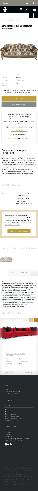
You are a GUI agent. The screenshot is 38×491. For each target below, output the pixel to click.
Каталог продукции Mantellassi (11, 20)
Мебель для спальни (13, 416)
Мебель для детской (12, 412)
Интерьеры (9, 436)
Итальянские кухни (12, 420)
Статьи (7, 434)
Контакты (8, 400)
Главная (4, 18)
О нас (7, 389)
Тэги (12, 273)
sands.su (30, 484)
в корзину (28, 372)
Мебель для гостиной (13, 410)
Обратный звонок (11, 393)
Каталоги (24, 273)
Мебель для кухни (12, 414)
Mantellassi (20, 18)
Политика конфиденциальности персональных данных (17, 439)
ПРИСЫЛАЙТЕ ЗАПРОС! (19, 131)
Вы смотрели (10, 396)
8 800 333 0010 (25, 138)
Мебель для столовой (13, 418)
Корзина (8, 398)
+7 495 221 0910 (13, 138)
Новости (8, 432)
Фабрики (11, 18)
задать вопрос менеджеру (19, 231)
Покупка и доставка (12, 391)
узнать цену (19, 98)
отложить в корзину (19, 104)
